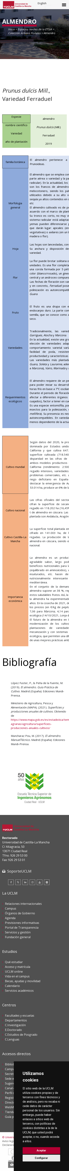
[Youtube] (39, 882)
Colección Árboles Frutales (24, 33)
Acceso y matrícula (17, 967)
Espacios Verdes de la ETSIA (35, 29)
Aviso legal (8, 1141)
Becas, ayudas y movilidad (22, 981)
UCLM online (14, 972)
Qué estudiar (14, 962)
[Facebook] (11, 882)
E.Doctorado (13, 1030)
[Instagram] (32, 882)
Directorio (12, 1102)
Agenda (10, 918)
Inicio (11, 29)
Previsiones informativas (22, 923)
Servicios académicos (19, 991)
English (42, 3)
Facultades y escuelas (19, 1016)
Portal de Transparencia (21, 928)
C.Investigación (15, 1025)
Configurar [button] (41, 1158)
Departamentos (16, 1020)
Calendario (12, 986)
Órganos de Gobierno (20, 913)
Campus (10, 908)
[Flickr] (46, 882)
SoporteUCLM (19, 871)
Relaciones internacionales (23, 904)
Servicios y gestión (18, 932)
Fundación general (18, 937)
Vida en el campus (17, 976)
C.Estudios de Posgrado (21, 1035)
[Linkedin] (25, 882)
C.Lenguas (12, 1039)
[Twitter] (18, 882)
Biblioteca (12, 1064)
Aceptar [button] (41, 1150)
